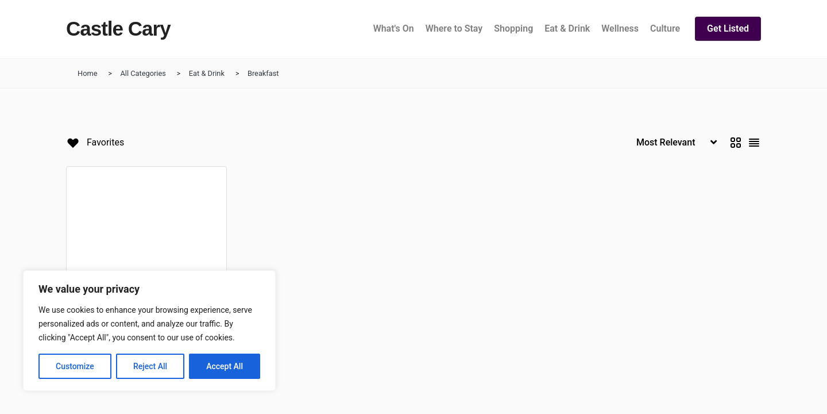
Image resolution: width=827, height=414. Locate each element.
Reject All (150, 366)
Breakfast (263, 73)
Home (87, 73)
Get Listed (728, 28)
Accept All (224, 366)
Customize (75, 366)
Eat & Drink (207, 73)
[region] (149, 330)
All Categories (142, 73)
